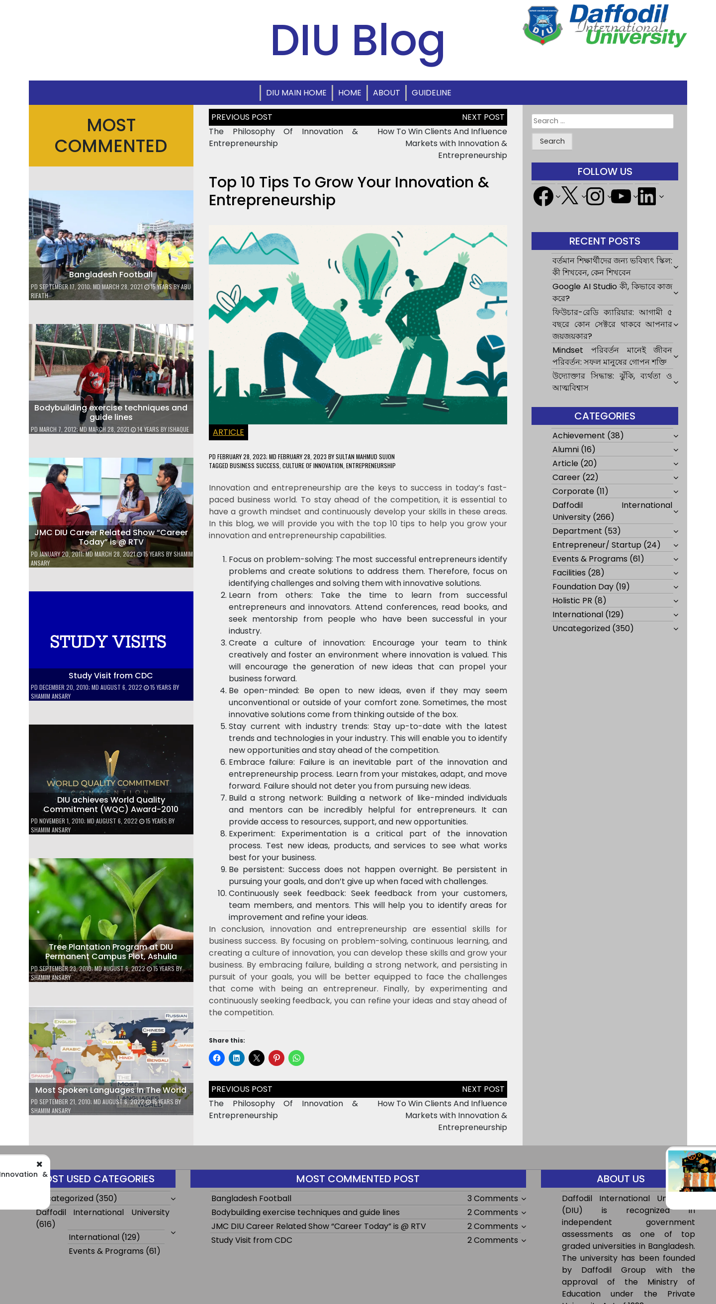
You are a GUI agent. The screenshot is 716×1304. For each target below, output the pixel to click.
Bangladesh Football (111, 274)
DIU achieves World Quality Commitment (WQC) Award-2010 (111, 804)
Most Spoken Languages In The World (110, 1090)
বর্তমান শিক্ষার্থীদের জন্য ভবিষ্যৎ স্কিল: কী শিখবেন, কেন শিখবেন (612, 266)
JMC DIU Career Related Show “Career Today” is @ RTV (111, 537)
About (386, 92)
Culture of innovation (312, 465)
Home (349, 92)
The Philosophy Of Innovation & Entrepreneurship (137, 1178)
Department (577, 531)
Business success (254, 465)
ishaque (178, 429)
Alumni (565, 449)
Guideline (431, 92)
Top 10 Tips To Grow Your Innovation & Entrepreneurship (349, 191)
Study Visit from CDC (111, 675)
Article (228, 432)
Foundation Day (583, 586)
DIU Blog (358, 40)
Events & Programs (589, 559)
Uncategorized (581, 628)
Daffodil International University (103, 1212)
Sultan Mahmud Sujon (365, 456)
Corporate (573, 491)
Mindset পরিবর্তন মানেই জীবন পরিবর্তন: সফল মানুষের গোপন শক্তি (612, 356)
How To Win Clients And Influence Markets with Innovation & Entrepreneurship (442, 143)
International (577, 614)
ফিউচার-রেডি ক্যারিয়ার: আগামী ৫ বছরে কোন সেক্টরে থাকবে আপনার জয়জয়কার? (612, 324)
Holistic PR (572, 600)
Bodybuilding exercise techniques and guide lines (110, 412)
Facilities (569, 572)
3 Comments (492, 1198)
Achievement (578, 435)
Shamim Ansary (51, 696)
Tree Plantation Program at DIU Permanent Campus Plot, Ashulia (111, 951)
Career (566, 477)
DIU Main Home (296, 92)
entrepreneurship (371, 465)
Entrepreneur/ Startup (596, 545)
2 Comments (492, 1212)
